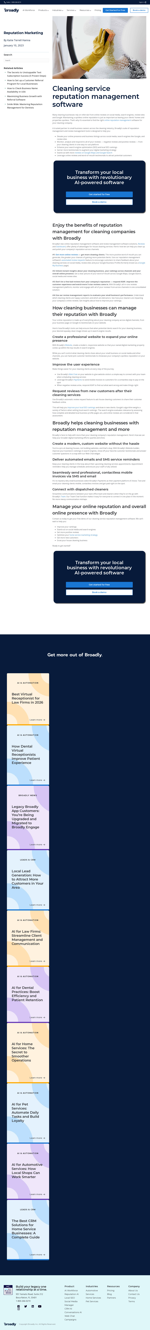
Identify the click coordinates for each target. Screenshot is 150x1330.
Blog (109, 1294)
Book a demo (139, 10)
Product (69, 1286)
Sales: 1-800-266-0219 (12, 2)
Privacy (132, 1298)
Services (70, 10)
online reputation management (117, 120)
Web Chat (73, 374)
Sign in (142, 2)
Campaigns (70, 1319)
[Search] (26, 60)
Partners (111, 1298)
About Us (133, 1290)
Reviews (141, 244)
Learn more (36, 720)
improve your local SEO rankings (81, 407)
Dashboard (61, 246)
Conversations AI (73, 1312)
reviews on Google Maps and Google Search (93, 152)
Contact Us (134, 1294)
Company (134, 1286)
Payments (78, 379)
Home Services (93, 1298)
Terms (131, 1301)
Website (68, 345)
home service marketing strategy (83, 535)
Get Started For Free (115, 10)
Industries (56, 10)
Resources (84, 10)
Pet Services (92, 1301)
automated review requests (73, 260)
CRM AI (68, 1309)
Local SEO (70, 1298)
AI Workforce (29, 10)
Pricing (98, 10)
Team (63, 496)
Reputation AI (72, 1294)
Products (42, 10)
